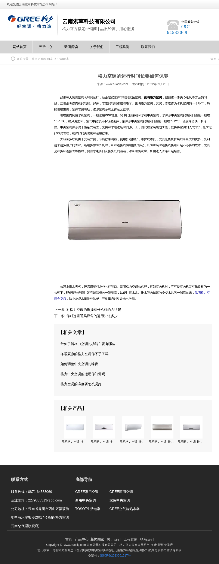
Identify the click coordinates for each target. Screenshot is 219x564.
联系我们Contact (148, 49)
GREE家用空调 (87, 491)
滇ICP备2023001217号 (115, 555)
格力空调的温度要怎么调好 (81, 383)
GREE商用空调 (121, 491)
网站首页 (20, 49)
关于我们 (97, 49)
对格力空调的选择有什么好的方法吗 (93, 309)
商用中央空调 (85, 500)
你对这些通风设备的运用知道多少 (91, 315)
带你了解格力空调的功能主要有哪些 (88, 343)
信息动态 (47, 59)
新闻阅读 (71, 49)
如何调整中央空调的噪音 (79, 363)
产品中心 (45, 49)
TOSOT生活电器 (88, 508)
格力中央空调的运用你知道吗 (83, 373)
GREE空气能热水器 (125, 508)
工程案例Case (122, 49)
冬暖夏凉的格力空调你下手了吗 (84, 353)
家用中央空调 (120, 500)
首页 (34, 59)
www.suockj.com (117, 84)
